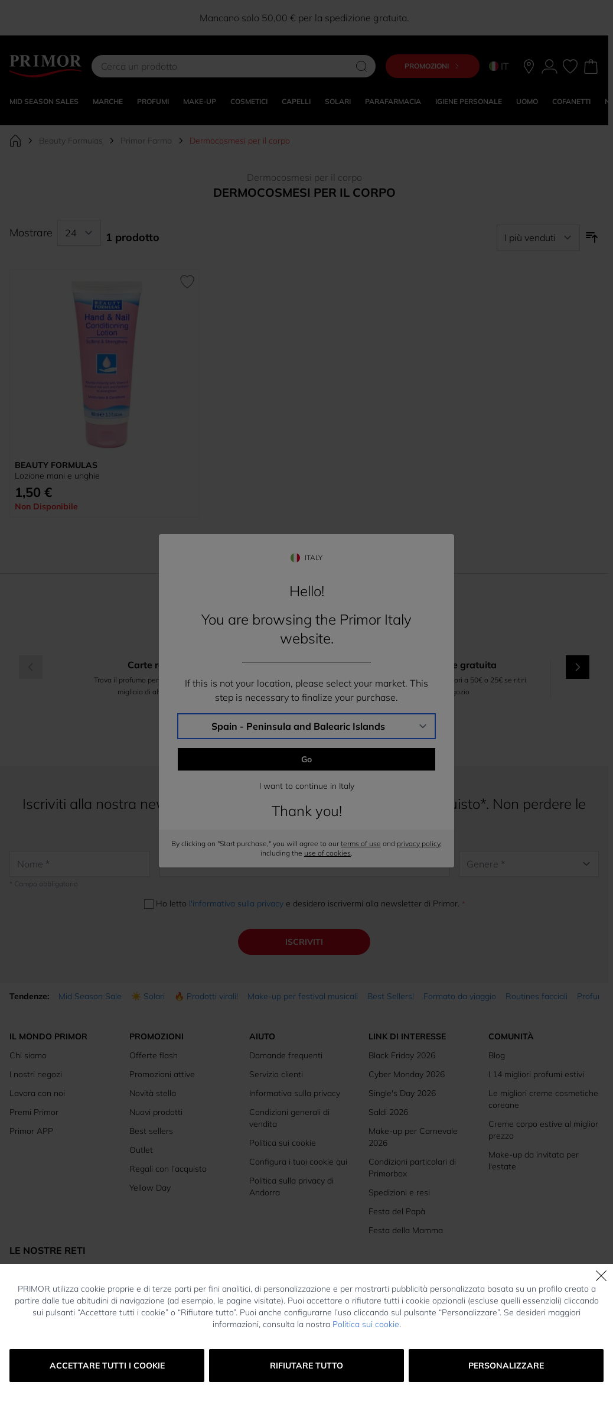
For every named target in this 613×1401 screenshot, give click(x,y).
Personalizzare (506, 1365)
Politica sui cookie (365, 1324)
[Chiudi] (601, 1276)
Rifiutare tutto (306, 1365)
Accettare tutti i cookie (107, 1365)
